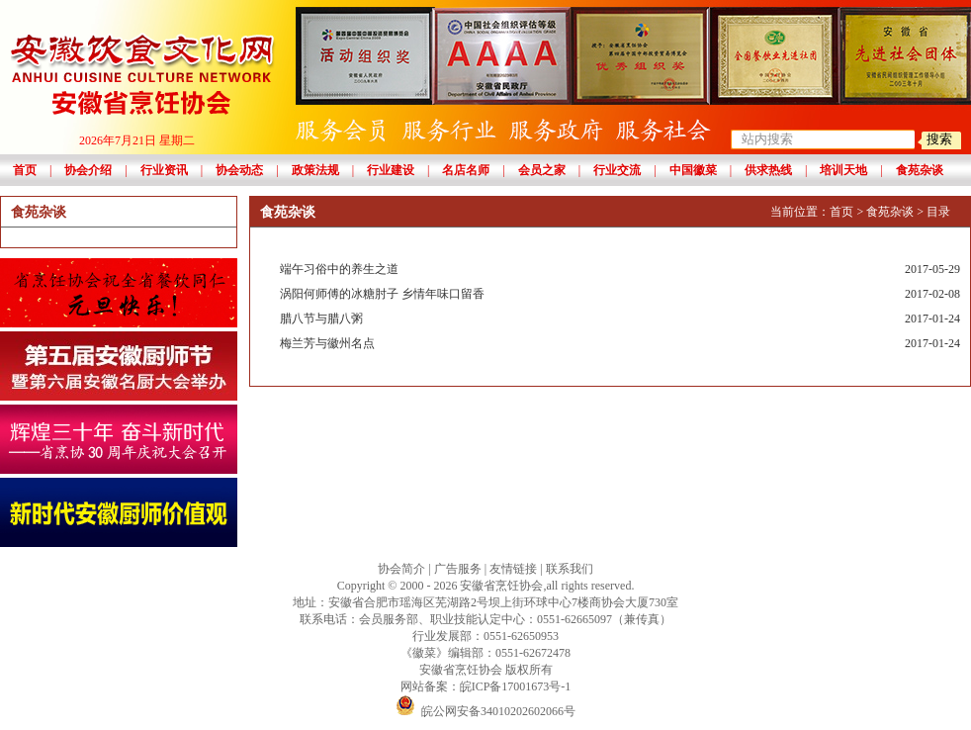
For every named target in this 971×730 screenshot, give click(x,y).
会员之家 (542, 170)
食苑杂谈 (919, 170)
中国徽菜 (693, 170)
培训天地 (843, 170)
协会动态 (239, 170)
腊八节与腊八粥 (620, 319)
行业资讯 (164, 170)
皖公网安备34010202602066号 (485, 711)
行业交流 (617, 170)
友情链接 (513, 569)
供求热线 (768, 170)
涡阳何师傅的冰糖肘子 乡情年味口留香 (620, 294)
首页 (25, 170)
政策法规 (315, 170)
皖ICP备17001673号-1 (516, 686)
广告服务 (458, 569)
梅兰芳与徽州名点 (620, 343)
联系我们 (569, 569)
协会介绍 (88, 170)
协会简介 (401, 569)
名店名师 (465, 170)
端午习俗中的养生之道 (620, 269)
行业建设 (390, 170)
